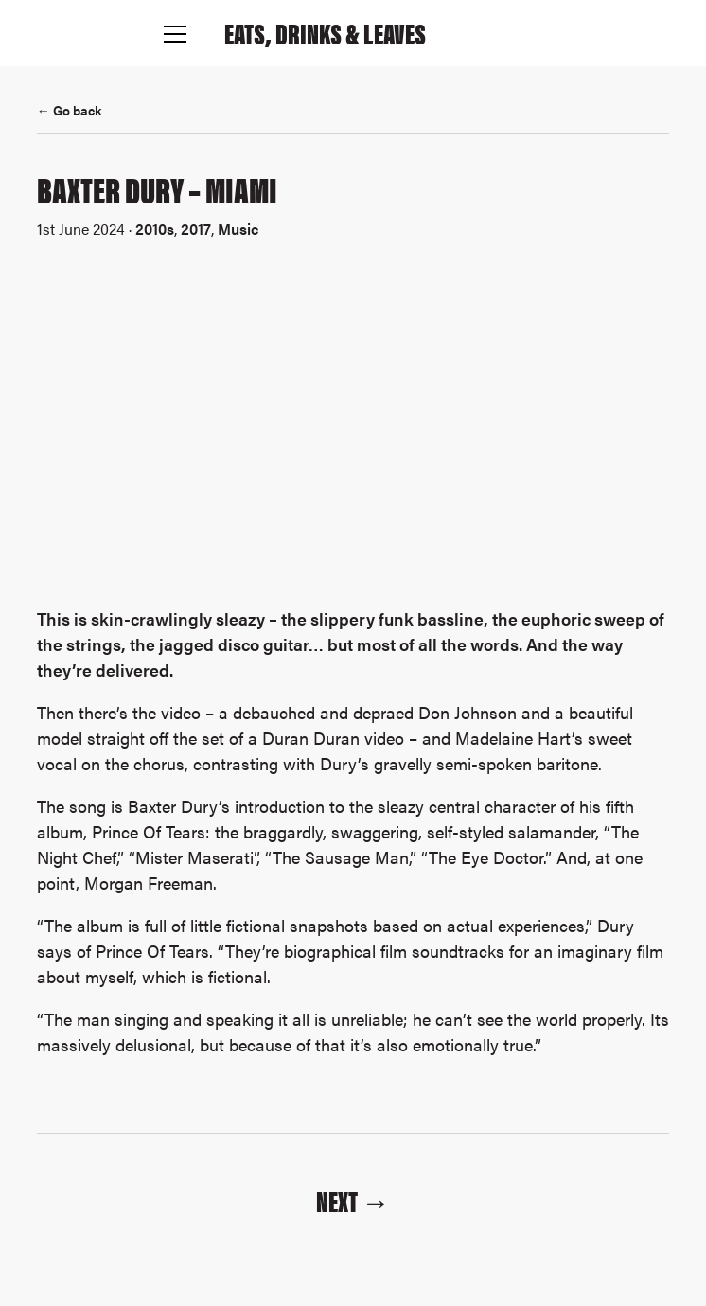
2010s (154, 228)
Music (238, 228)
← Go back (69, 109)
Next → (353, 1200)
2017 (196, 228)
